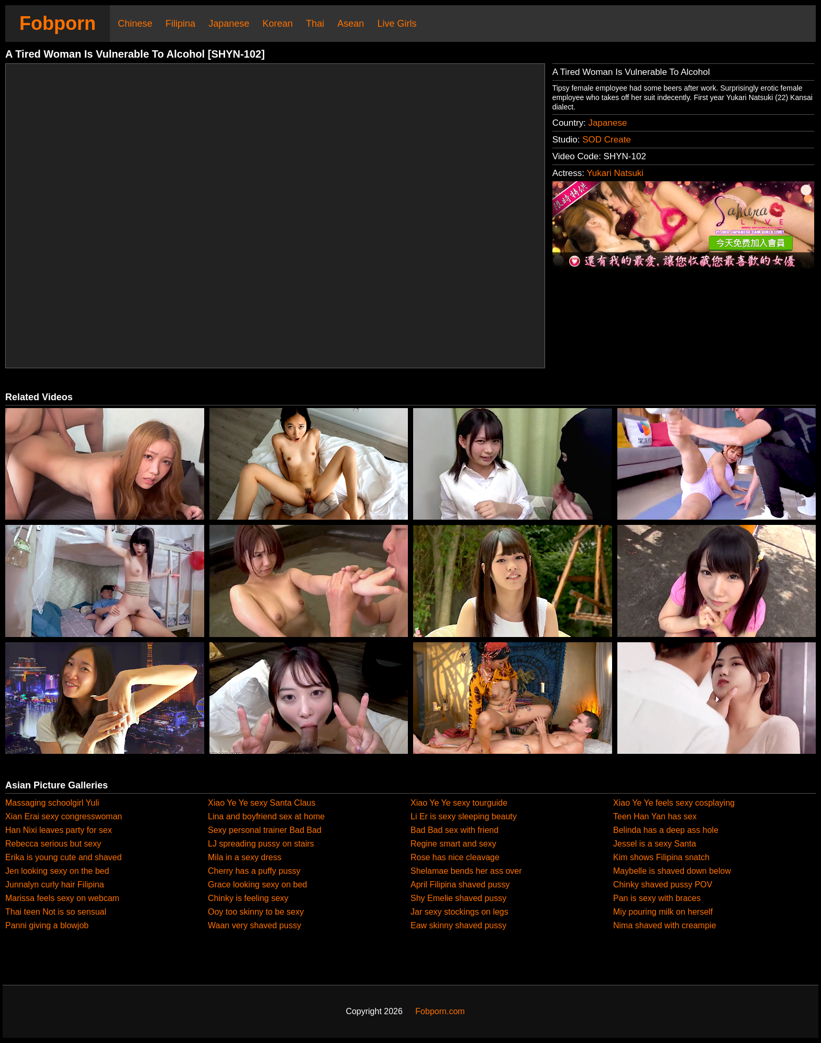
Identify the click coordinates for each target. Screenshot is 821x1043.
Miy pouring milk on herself (663, 911)
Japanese (228, 23)
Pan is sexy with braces (657, 898)
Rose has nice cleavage (455, 857)
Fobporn (57, 23)
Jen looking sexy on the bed (57, 870)
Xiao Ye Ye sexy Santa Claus (262, 802)
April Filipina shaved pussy (459, 884)
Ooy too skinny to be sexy (256, 911)
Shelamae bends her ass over (466, 870)
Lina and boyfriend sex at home (266, 816)
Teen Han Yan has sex (655, 816)
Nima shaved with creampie (664, 925)
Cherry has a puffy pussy (254, 870)
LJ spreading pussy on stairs (261, 843)
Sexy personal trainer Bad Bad (264, 830)
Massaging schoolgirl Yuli (52, 802)
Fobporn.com (439, 1011)
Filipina (180, 23)
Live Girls (396, 23)
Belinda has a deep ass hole (665, 830)
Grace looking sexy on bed (257, 884)
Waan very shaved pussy (254, 925)
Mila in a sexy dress (245, 857)
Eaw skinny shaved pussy (458, 925)
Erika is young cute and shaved (63, 857)
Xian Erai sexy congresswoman (63, 816)
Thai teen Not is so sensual (55, 911)
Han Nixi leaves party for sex (58, 830)
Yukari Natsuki (615, 173)
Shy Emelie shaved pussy (458, 898)
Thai (315, 23)
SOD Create (606, 140)
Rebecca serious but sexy (53, 843)
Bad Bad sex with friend (454, 830)
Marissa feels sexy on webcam (62, 898)
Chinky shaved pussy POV (662, 884)
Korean (277, 23)
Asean (350, 23)
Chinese (135, 23)
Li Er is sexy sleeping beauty (463, 816)
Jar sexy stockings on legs (459, 911)
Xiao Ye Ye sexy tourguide (458, 802)
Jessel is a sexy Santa (654, 843)
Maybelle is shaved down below (672, 870)
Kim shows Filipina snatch (661, 857)
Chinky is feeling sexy (248, 898)
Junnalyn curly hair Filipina (54, 884)
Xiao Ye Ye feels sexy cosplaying (674, 802)
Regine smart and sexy (453, 843)
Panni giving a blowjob (46, 925)
